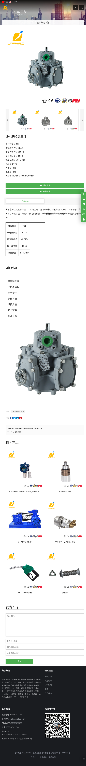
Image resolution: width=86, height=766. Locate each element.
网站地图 (52, 757)
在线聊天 (45, 191)
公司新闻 (48, 685)
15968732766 (16, 723)
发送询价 (45, 185)
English (13, 2)
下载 (46, 689)
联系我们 (48, 693)
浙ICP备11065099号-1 (62, 753)
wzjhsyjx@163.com (17, 719)
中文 (5, 2)
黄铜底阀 (18, 432)
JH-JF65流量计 (18, 412)
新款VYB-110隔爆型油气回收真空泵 (28, 429)
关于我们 (48, 677)
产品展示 (48, 681)
